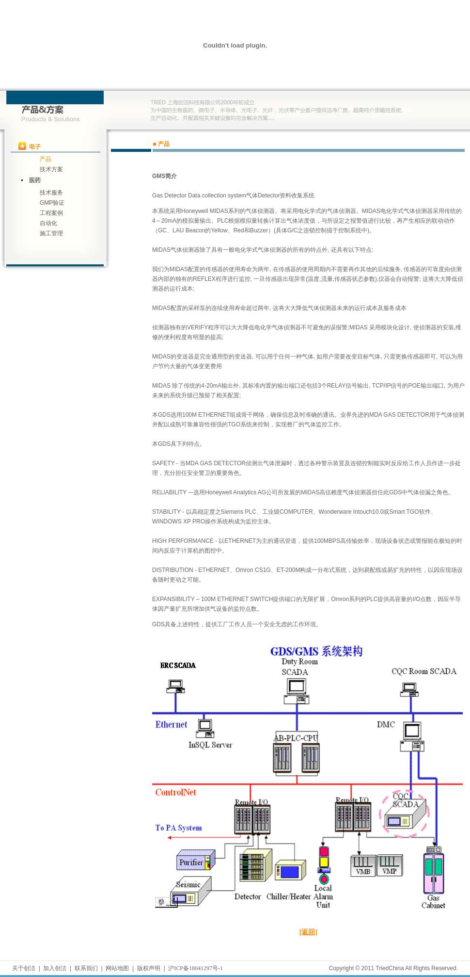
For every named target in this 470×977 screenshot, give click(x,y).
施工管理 (51, 233)
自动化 (48, 223)
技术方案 (51, 169)
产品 (45, 159)
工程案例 (51, 213)
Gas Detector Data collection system (199, 195)
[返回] (308, 932)
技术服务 (51, 192)
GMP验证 (52, 202)
